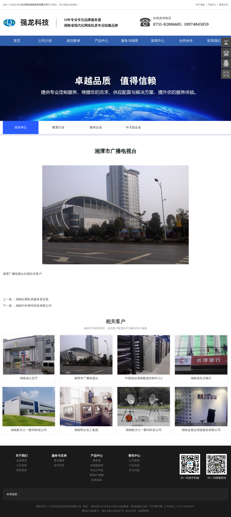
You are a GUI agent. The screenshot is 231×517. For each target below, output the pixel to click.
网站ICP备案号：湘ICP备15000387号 (103, 511)
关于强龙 (200, 4)
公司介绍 (45, 41)
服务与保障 (129, 41)
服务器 (97, 460)
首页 (17, 41)
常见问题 (134, 470)
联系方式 (223, 4)
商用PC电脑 (96, 475)
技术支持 (59, 465)
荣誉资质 (21, 470)
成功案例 (73, 41)
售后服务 (59, 460)
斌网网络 (144, 511)
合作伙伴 (186, 41)
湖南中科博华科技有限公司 (34, 305)
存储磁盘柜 (96, 465)
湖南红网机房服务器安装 (32, 299)
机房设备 (96, 480)
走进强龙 (21, 460)
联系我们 (214, 41)
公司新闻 (134, 460)
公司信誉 (21, 465)
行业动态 (134, 465)
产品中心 (212, 4)
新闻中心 (158, 41)
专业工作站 (96, 470)
